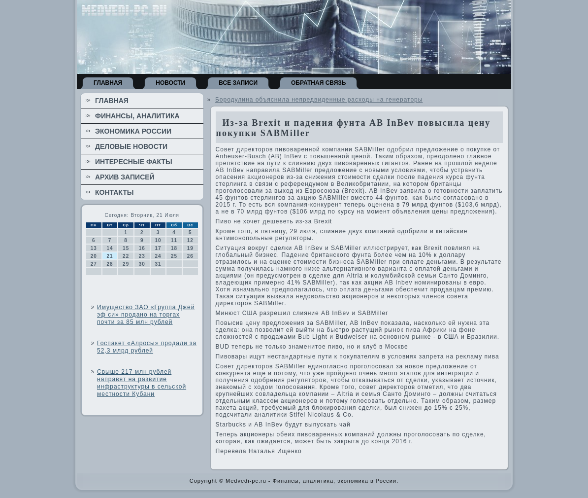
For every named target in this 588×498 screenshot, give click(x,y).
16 (142, 248)
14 (109, 248)
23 (142, 256)
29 (126, 264)
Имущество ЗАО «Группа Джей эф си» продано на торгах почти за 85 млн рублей (146, 314)
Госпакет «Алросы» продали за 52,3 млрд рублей (146, 347)
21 (109, 256)
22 (126, 256)
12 (190, 240)
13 (94, 248)
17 (158, 248)
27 (94, 264)
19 (190, 248)
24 (158, 256)
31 (158, 264)
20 (94, 256)
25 (174, 256)
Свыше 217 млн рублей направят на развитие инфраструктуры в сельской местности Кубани (141, 382)
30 (142, 264)
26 (190, 256)
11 (174, 240)
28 (109, 264)
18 (174, 248)
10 (158, 240)
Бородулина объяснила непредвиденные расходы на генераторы (319, 99)
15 (126, 248)
